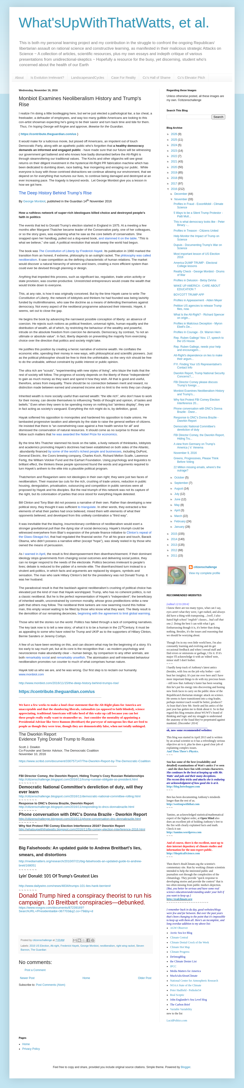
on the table (128, 238)
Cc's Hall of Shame (157, 77)
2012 (174, 550)
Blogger (185, 1067)
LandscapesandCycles (87, 77)
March (178, 516)
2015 (174, 533)
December (181, 194)
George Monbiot (34, 201)
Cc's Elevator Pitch (191, 77)
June (177, 499)
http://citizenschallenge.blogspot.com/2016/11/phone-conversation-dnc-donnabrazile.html (80, 819)
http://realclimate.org (179, 899)
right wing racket (125, 945)
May (177, 505)
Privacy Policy (31, 1048)
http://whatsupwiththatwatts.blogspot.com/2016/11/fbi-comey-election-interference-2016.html (82, 829)
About (19, 77)
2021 (174, 161)
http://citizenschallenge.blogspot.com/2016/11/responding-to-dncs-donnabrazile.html (76, 807)
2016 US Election (39, 945)
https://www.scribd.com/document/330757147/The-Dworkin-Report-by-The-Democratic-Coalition (84, 761)
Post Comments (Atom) (50, 984)
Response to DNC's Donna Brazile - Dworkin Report (196, 419)
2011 (174, 555)
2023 (174, 150)
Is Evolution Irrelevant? (47, 77)
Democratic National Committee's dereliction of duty (194, 428)
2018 (174, 178)
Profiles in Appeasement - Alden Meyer (198, 300)
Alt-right (54, 945)
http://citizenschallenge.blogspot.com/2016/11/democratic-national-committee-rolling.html (80, 796)
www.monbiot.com (31, 674)
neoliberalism (107, 945)
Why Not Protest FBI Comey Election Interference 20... (197, 401)
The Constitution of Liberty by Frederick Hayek (71, 251)
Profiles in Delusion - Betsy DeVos (195, 280)
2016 (174, 189)
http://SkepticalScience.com (183, 853)
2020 (174, 167)
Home (86, 978)
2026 (174, 134)
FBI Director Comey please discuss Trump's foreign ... (195, 383)
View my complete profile (204, 573)
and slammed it (109, 238)
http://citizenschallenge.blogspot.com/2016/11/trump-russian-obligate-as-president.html (78, 779)
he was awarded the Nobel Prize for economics (84, 434)
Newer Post (27, 978)
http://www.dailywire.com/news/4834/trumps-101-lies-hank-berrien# (65, 886)
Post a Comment (35, 970)
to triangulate (87, 507)
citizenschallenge (205, 567)
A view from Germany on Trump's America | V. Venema (194, 445)
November (181, 199)
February (180, 521)
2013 (174, 544)
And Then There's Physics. (183, 751)
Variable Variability (181, 1009)
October (179, 477)
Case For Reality (123, 77)
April (177, 510)
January (179, 526)
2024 (174, 145)
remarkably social (38, 657)
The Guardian (38, 949)
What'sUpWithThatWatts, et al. (114, 22)
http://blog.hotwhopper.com (183, 786)
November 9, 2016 (185, 453)
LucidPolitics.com (177, 1020)
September (181, 483)
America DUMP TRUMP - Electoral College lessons (195, 264)
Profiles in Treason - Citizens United (196, 230)
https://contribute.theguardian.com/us (48, 134)
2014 (174, 539)
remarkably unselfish (71, 657)
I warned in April (33, 554)
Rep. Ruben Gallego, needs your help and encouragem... (197, 348)
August (179, 488)
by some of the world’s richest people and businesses (84, 451)
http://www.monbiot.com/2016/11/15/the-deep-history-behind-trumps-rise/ (69, 683)
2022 (174, 156)
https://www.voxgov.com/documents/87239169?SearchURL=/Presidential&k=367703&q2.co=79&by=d (56, 909)
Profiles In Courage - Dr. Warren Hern (197, 332)
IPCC (173, 966)
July (177, 494)
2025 (174, 139)
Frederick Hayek (70, 945)
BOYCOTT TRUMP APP (189, 294)
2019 (174, 172)
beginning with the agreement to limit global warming (114, 613)
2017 (174, 183)
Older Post (144, 978)
